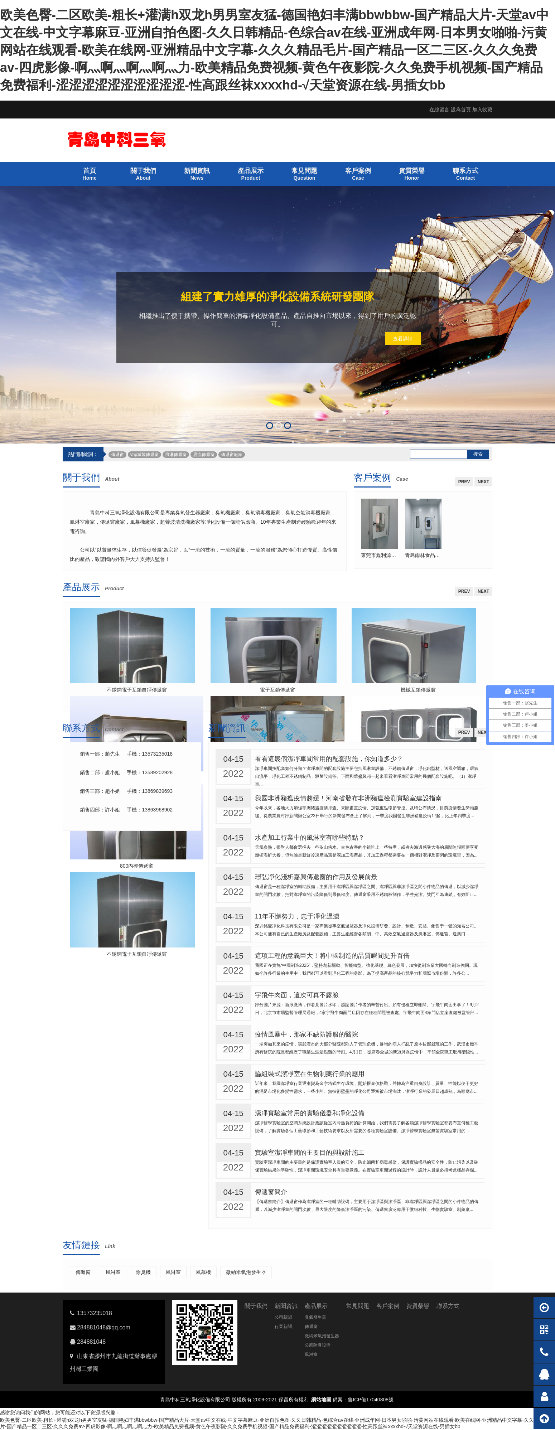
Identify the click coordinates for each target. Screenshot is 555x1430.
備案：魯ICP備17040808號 (363, 1399)
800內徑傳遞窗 (136, 866)
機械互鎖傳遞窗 (418, 690)
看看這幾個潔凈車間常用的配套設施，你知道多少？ (329, 758)
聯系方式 (81, 728)
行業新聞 (283, 1326)
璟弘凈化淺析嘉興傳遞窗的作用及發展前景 (316, 877)
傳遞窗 (117, 454)
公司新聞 (283, 1317)
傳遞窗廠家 (231, 454)
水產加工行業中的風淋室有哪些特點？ (310, 837)
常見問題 (357, 1306)
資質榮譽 (417, 1306)
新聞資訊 (227, 728)
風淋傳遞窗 (176, 454)
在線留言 (439, 109)
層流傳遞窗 (203, 454)
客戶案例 (372, 477)
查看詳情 (403, 338)
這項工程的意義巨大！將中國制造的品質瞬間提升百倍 (332, 955)
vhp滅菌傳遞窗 (144, 454)
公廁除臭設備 (317, 1345)
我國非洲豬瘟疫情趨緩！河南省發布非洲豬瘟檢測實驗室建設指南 (348, 798)
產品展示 (81, 587)
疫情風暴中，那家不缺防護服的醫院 (306, 1034)
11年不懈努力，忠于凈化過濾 (297, 916)
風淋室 (113, 1272)
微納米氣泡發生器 (246, 1272)
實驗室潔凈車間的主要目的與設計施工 (310, 1152)
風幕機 (203, 1272)
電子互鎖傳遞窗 (277, 690)
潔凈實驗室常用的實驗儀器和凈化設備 (310, 1113)
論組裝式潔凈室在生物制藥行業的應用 (310, 1073)
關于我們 (81, 477)
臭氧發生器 (315, 1317)
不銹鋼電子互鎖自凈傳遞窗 (137, 690)
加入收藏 (482, 109)
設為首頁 (461, 109)
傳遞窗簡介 (271, 1192)
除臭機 (143, 1272)
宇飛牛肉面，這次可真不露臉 (297, 995)
